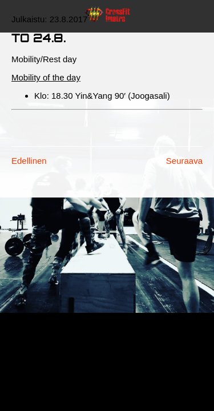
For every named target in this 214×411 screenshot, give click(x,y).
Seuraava (184, 161)
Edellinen (29, 161)
